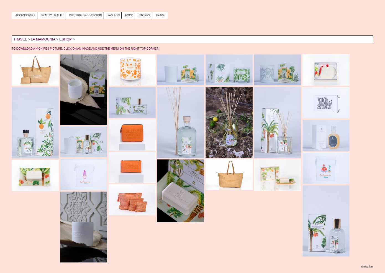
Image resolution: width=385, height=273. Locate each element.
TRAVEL (20, 39)
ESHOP (65, 39)
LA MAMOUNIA (43, 39)
